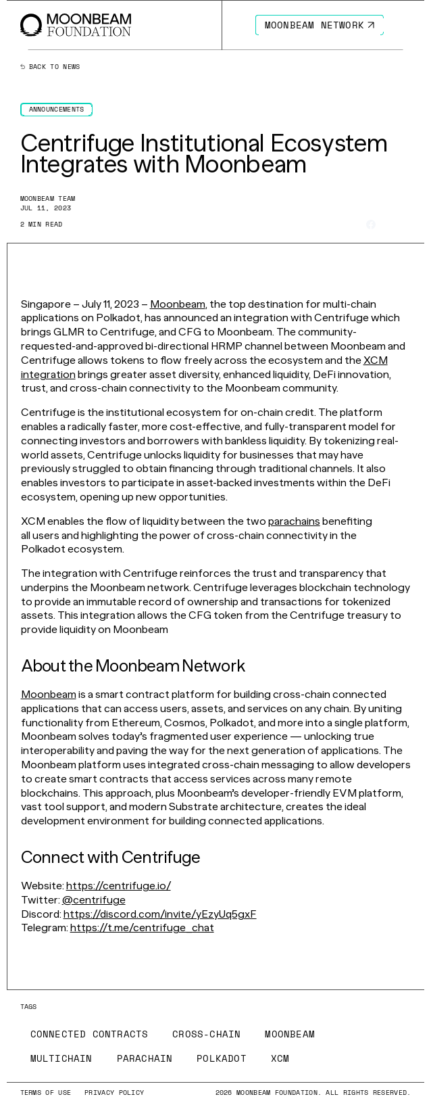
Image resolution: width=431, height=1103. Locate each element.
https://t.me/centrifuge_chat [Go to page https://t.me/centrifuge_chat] (142, 927)
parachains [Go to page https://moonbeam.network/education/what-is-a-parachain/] (294, 521)
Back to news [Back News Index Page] (50, 67)
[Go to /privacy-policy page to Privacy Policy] (114, 1092)
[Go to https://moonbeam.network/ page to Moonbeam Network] (319, 25)
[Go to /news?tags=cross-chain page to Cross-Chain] (206, 1034)
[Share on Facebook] (371, 224)
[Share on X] (388, 224)
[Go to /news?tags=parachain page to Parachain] (145, 1058)
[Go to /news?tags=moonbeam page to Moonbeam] (290, 1034)
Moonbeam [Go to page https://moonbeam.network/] (177, 304)
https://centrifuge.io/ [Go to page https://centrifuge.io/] (118, 885)
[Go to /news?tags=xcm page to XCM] (280, 1058)
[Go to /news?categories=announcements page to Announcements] (56, 109)
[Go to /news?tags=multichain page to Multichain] (61, 1058)
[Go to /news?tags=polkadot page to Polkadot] (221, 1058)
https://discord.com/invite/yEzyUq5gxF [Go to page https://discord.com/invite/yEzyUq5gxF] (160, 914)
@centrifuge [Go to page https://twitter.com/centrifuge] (94, 899)
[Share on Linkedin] (406, 224)
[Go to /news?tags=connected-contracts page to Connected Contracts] (89, 1034)
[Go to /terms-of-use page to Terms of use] (46, 1092)
